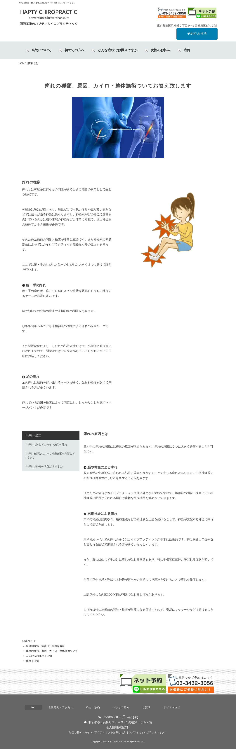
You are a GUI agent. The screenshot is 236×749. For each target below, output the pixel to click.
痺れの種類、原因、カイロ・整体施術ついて (52, 650)
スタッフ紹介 (121, 707)
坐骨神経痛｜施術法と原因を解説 (45, 646)
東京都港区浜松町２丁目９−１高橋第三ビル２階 (120, 722)
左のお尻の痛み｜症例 (39, 655)
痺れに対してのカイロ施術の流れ (46, 444)
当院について (41, 50)
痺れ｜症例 (32, 660)
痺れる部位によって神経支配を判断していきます (50, 455)
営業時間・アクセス (60, 707)
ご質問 (146, 707)
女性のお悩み (161, 50)
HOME (22, 63)
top (33, 707)
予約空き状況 (197, 34)
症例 (187, 50)
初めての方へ (74, 50)
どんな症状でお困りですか (118, 50)
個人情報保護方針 (118, 727)
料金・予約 (93, 707)
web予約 (132, 717)
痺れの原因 (33, 435)
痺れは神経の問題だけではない (45, 466)
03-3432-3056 (112, 717)
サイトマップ (172, 707)
